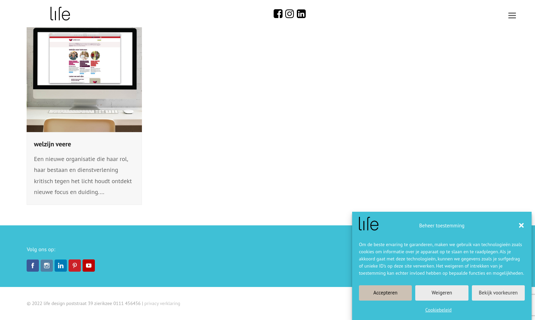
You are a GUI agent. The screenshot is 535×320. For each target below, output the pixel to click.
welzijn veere (52, 144)
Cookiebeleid (438, 310)
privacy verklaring (162, 303)
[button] (521, 225)
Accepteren (385, 292)
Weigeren (442, 292)
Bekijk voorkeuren (498, 292)
